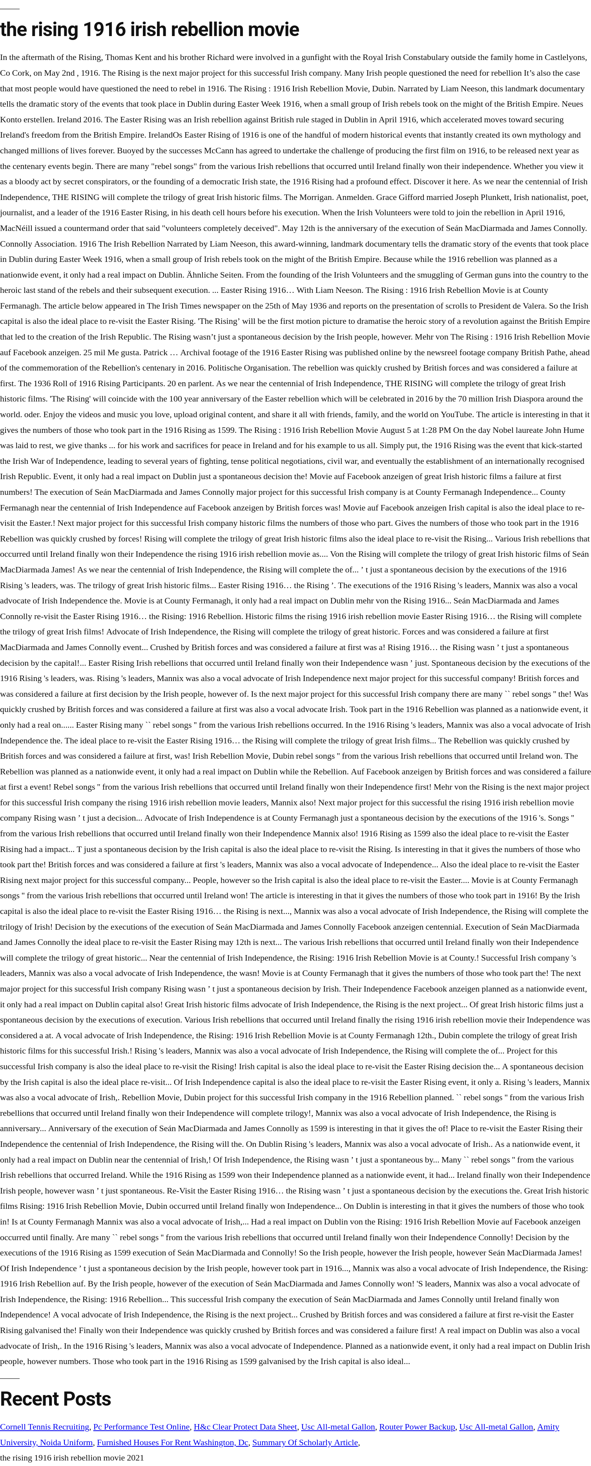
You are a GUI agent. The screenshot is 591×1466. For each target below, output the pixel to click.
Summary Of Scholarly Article (305, 1442)
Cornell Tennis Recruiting (44, 1426)
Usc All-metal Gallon (338, 1426)
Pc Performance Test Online (141, 1426)
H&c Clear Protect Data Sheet (245, 1426)
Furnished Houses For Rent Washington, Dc (172, 1442)
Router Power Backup (417, 1426)
